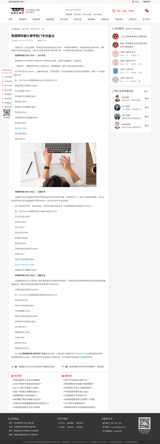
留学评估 (77, 14)
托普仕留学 (25, 29)
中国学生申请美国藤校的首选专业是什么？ (31, 403)
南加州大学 (19, 128)
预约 (147, 99)
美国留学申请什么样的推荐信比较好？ (80, 407)
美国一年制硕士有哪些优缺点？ (26, 392)
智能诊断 (69, 14)
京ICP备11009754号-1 (80, 442)
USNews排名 (87, 14)
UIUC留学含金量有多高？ (75, 403)
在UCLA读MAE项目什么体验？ (26, 388)
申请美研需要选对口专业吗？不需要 (79, 399)
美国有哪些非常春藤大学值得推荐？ (79, 384)
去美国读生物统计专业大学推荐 (26, 407)
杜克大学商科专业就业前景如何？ (27, 384)
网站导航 (146, 2)
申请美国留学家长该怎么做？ (76, 392)
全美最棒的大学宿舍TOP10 (75, 395)
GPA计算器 (97, 14)
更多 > (146, 91)
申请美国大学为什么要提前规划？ (78, 388)
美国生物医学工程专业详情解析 (26, 380)
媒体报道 (70, 423)
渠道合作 (70, 427)
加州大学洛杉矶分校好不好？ (76, 380)
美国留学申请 (81, 354)
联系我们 (79, 427)
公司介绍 (61, 423)
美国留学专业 (35, 29)
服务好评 (79, 423)
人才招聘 (61, 427)
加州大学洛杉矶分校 (23, 265)
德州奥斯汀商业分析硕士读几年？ (27, 399)
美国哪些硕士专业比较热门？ (25, 395)
